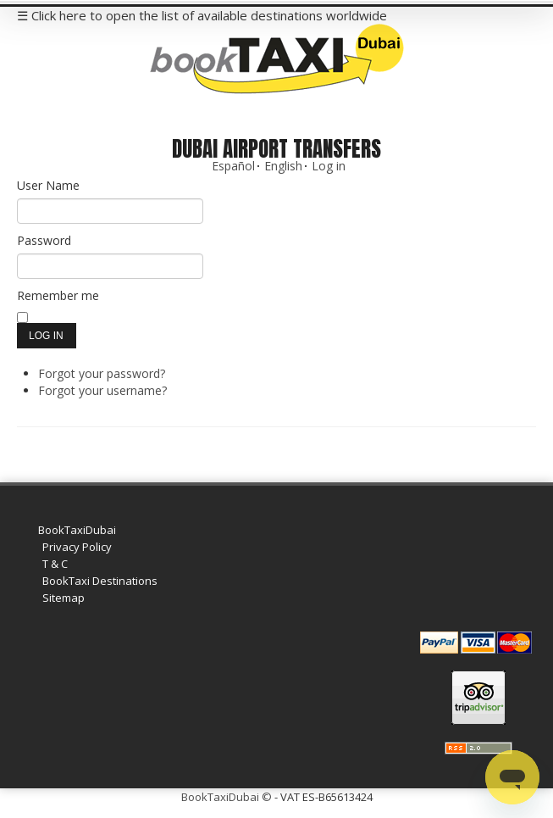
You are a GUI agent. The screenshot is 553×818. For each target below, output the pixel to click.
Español (233, 166)
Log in (329, 166)
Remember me (58, 295)
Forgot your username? (102, 390)
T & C (55, 563)
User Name (48, 185)
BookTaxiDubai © (226, 796)
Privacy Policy (77, 546)
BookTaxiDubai (77, 529)
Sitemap (63, 597)
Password (44, 240)
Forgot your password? (101, 373)
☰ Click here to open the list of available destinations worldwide (202, 15)
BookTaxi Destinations (100, 580)
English (283, 166)
